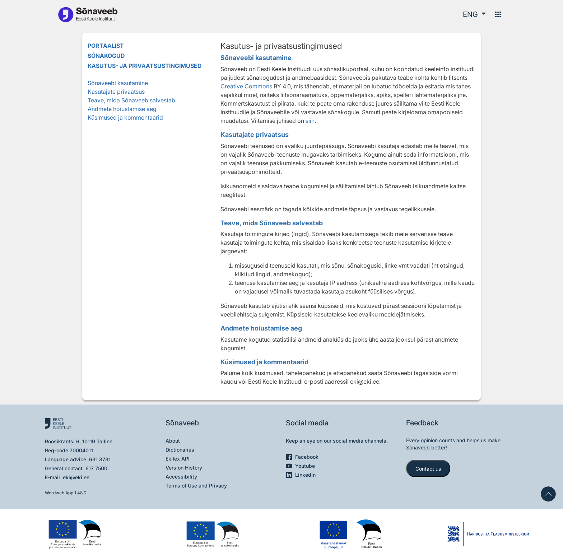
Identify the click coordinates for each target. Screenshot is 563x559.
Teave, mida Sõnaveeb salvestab (131, 100)
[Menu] (498, 14)
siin (310, 120)
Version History (184, 468)
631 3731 (100, 459)
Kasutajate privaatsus (116, 91)
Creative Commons (246, 86)
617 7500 (96, 468)
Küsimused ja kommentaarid (125, 117)
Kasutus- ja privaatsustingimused (145, 65)
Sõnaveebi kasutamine (118, 83)
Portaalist (106, 45)
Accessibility (181, 476)
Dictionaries (180, 450)
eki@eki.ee (76, 477)
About (173, 441)
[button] (474, 14)
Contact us (428, 469)
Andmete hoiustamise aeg (122, 108)
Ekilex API (178, 459)
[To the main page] (87, 14)
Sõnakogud (106, 55)
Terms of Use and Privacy (196, 485)
